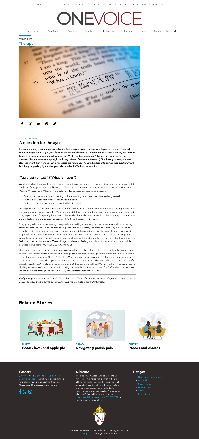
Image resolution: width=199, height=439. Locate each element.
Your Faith (90, 31)
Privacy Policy (87, 433)
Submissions (144, 383)
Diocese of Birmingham (150, 377)
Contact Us (144, 390)
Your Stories (54, 31)
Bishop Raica (109, 31)
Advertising (144, 387)
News (143, 31)
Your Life (72, 31)
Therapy (26, 43)
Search (171, 31)
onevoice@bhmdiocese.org (90, 397)
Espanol (128, 31)
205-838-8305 (112, 397)
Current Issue (145, 394)
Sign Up (158, 31)
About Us (143, 380)
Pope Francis (33, 31)
